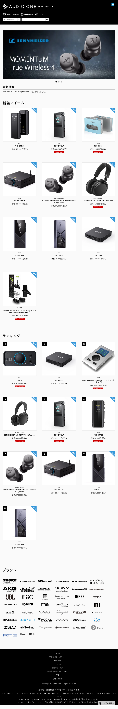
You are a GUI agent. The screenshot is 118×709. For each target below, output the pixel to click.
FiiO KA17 (19, 255)
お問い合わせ (58, 679)
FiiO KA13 (59, 255)
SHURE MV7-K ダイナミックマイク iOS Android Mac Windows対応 (19, 311)
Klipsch (23, 634)
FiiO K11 (98, 255)
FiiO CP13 (98, 146)
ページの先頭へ (106, 703)
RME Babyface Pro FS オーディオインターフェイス (98, 381)
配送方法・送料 (57, 668)
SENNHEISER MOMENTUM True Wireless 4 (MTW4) (59, 201)
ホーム (58, 653)
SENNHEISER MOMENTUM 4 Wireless (19, 435)
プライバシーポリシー (57, 657)
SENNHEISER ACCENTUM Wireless (98, 201)
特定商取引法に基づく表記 (58, 671)
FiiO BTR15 (19, 146)
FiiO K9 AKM (19, 201)
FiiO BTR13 (98, 435)
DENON (32, 634)
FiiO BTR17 (59, 146)
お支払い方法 (58, 664)
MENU (105, 17)
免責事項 (57, 660)
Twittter (112, 4)
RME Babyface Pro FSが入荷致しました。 (30, 92)
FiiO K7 (20, 380)
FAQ (57, 675)
